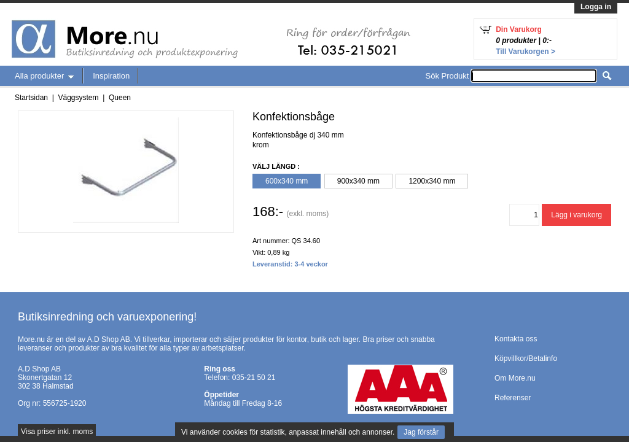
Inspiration (111, 75)
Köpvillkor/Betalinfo (525, 358)
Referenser (512, 397)
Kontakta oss (515, 339)
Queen (120, 97)
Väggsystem (78, 97)
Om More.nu (515, 378)
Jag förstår (421, 432)
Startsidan (31, 97)
